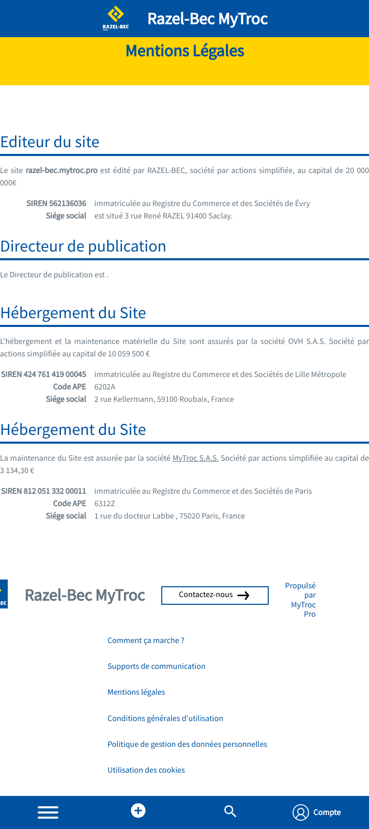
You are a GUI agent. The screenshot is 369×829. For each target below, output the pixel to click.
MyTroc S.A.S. (196, 458)
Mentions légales (136, 692)
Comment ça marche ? (146, 640)
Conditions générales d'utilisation (165, 718)
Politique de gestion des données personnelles (187, 744)
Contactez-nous (215, 594)
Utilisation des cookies (146, 770)
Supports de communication (156, 666)
